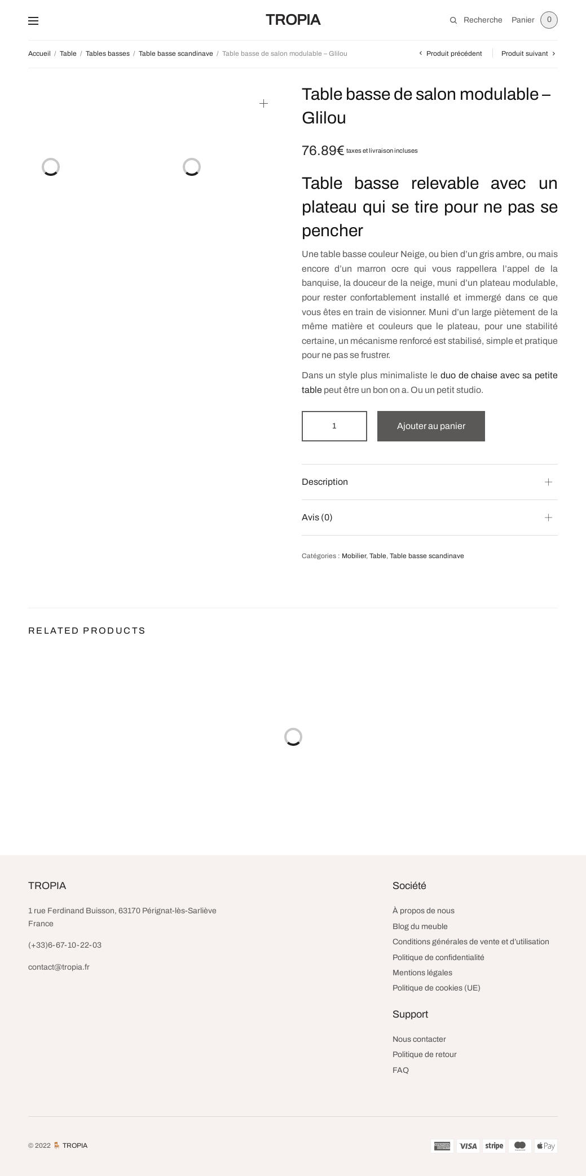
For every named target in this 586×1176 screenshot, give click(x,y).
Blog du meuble (420, 926)
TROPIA (293, 20)
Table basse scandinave (176, 54)
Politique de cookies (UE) (437, 988)
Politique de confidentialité (438, 957)
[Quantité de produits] (334, 426)
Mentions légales (422, 973)
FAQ (401, 1070)
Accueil (39, 54)
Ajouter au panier (431, 426)
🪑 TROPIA (69, 1146)
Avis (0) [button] (317, 517)
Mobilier (354, 556)
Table (68, 54)
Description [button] (325, 482)
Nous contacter (419, 1039)
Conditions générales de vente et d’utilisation (471, 942)
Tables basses (108, 54)
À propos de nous (424, 911)
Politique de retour (425, 1054)
